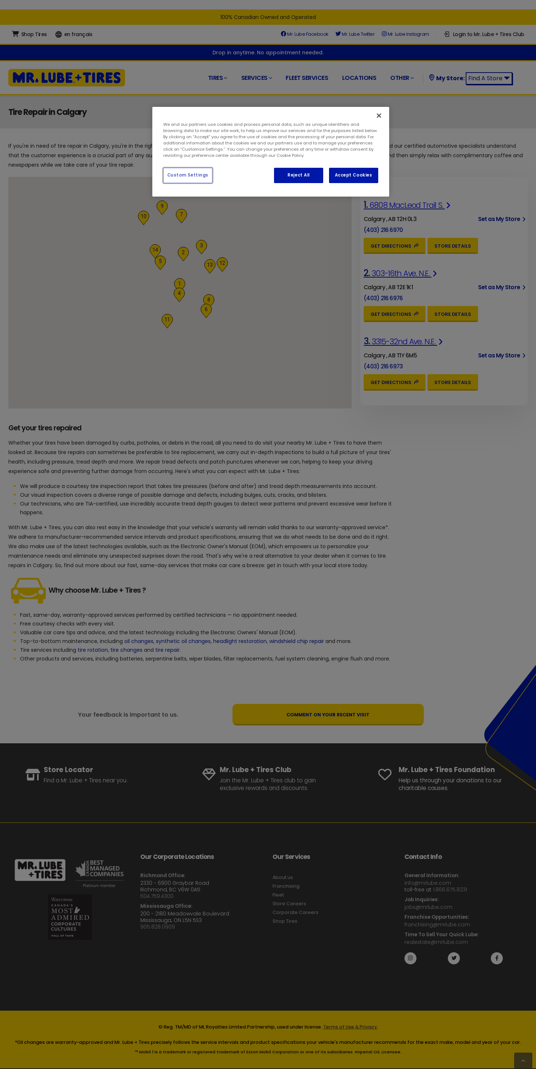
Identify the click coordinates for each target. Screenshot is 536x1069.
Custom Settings (188, 175)
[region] (270, 152)
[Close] (379, 116)
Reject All (298, 175)
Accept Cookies (353, 175)
